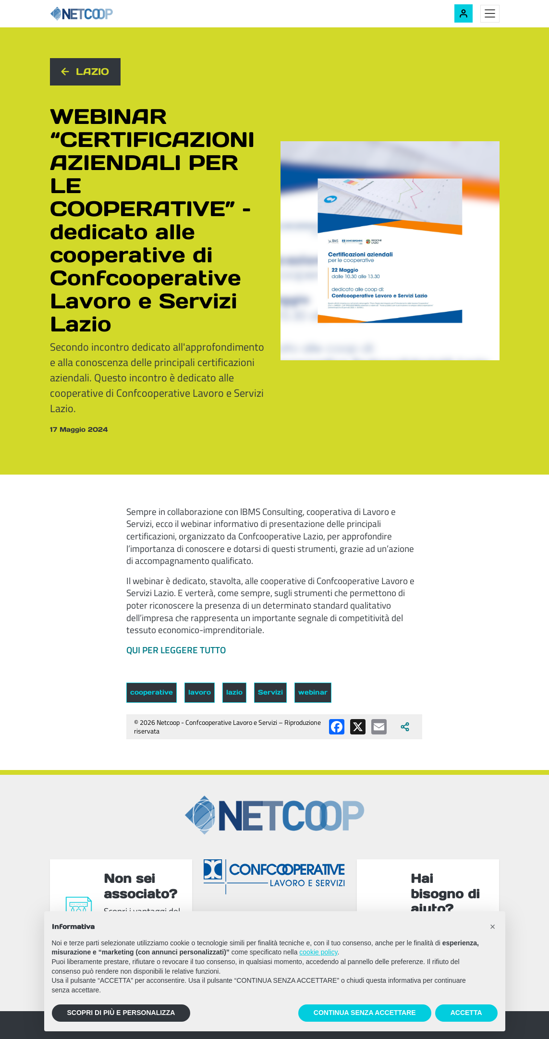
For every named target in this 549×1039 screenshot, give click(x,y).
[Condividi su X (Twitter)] (357, 726)
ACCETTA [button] (466, 1012)
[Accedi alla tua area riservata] (463, 13)
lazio (234, 692)
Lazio (92, 71)
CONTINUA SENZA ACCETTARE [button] (365, 1012)
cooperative (151, 692)
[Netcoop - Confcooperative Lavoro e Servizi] (103, 14)
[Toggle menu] (490, 14)
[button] (492, 926)
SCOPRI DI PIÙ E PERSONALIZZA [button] (121, 1012)
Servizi (270, 692)
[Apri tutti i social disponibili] (405, 727)
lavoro (199, 692)
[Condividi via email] (379, 726)
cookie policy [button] (318, 952)
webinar (313, 692)
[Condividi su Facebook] (336, 726)
